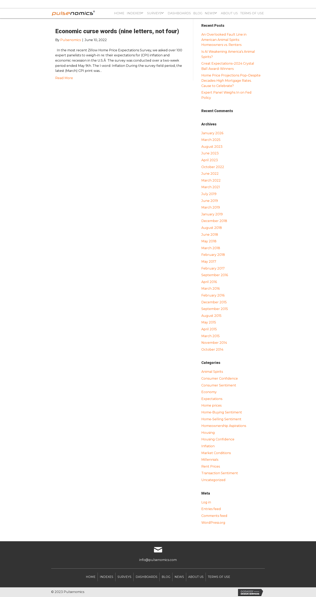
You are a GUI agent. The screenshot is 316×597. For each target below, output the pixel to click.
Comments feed (214, 516)
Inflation (208, 446)
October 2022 (212, 167)
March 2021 (210, 187)
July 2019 (208, 194)
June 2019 (209, 201)
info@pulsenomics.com (158, 560)
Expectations (211, 399)
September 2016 (214, 275)
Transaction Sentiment (219, 473)
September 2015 (214, 309)
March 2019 (210, 207)
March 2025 (210, 140)
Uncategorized (213, 480)
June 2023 (210, 153)
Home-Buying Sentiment (221, 412)
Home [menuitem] (91, 577)
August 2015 (211, 316)
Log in (206, 502)
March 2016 (210, 288)
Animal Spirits (212, 372)
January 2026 (212, 133)
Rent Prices (210, 466)
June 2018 (209, 235)
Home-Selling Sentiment (221, 419)
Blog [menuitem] (166, 577)
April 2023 (209, 160)
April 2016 (209, 282)
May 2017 (208, 261)
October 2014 (212, 349)
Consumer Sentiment (218, 385)
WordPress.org (213, 523)
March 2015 (210, 336)
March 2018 (210, 248)
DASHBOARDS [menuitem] (146, 577)
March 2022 (211, 180)
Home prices (211, 405)
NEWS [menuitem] (179, 577)
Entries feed (211, 509)
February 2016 (213, 295)
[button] (142, 12)
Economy (209, 392)
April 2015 (209, 329)
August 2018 (211, 228)
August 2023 (211, 147)
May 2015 (208, 322)
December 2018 (214, 221)
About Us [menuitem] (196, 577)
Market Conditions (216, 453)
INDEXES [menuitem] (106, 577)
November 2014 (214, 343)
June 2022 (210, 174)
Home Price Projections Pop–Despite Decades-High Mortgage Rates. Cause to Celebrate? (231, 80)
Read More (64, 78)
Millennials (209, 460)
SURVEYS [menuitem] (124, 577)
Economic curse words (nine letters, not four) (117, 31)
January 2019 (212, 214)
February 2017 (213, 268)
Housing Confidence (217, 439)
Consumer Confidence (219, 378)
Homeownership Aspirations (223, 426)
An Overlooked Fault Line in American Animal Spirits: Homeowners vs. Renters (223, 40)
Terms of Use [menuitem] (219, 577)
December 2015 (214, 302)
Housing (208, 433)
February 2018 (213, 255)
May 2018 (208, 241)
